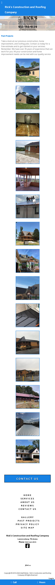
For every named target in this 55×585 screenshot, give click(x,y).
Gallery (27, 517)
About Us (27, 502)
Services (27, 498)
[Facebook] (27, 546)
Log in (51, 578)
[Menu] (1, 3)
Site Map (27, 528)
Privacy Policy (27, 524)
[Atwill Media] (29, 570)
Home (27, 495)
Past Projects (29, 520)
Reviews (27, 505)
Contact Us (27, 509)
